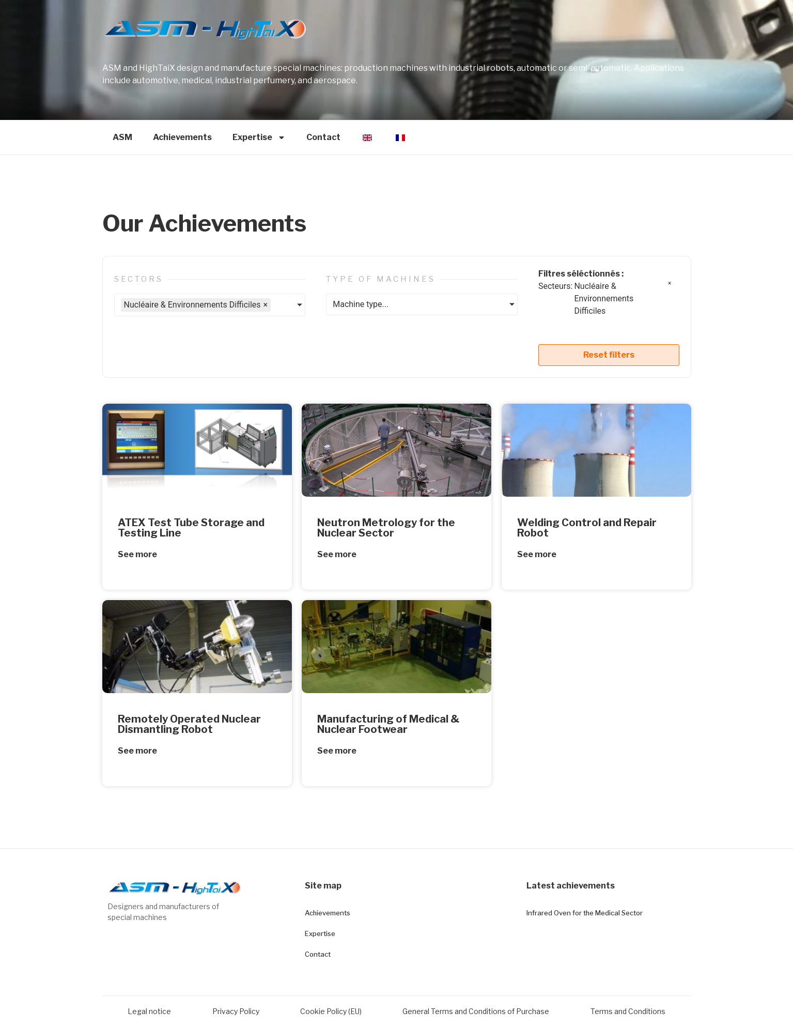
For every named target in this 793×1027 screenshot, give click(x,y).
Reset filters (608, 355)
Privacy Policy (235, 1011)
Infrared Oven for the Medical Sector (584, 913)
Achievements (182, 137)
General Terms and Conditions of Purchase (475, 1011)
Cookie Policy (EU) (331, 1011)
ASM (122, 137)
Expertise (259, 137)
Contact (323, 137)
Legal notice (149, 1011)
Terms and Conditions (627, 1011)
